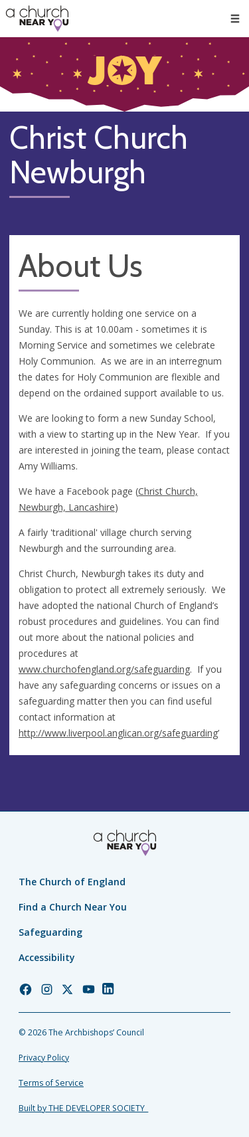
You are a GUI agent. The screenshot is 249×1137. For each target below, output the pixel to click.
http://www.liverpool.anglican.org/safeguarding (118, 733)
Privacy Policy (44, 1057)
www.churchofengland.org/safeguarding (104, 669)
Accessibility (47, 957)
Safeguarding (50, 932)
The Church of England (72, 881)
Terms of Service (51, 1083)
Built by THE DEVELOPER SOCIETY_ (83, 1108)
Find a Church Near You (73, 907)
